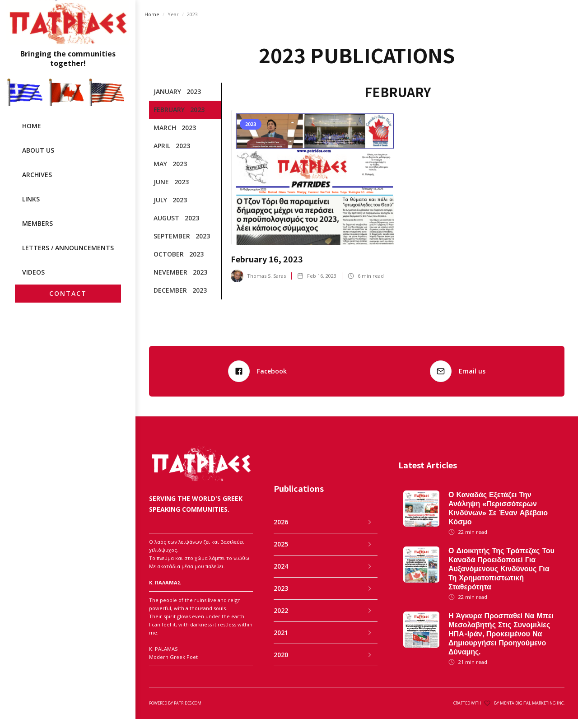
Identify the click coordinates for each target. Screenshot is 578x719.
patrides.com (187, 703)
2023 (192, 14)
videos (33, 272)
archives (37, 174)
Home (151, 14)
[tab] (185, 92)
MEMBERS (37, 223)
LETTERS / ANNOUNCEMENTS (68, 247)
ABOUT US (38, 150)
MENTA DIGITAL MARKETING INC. (532, 703)
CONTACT (68, 293)
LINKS (31, 199)
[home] (67, 34)
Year (173, 14)
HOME (31, 125)
